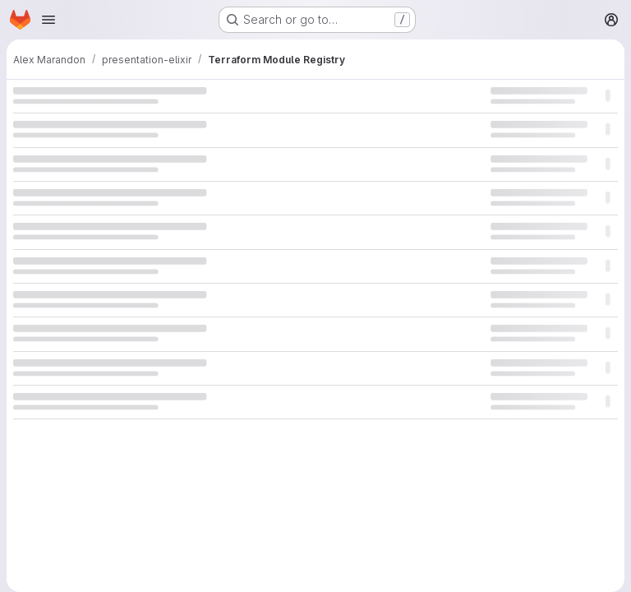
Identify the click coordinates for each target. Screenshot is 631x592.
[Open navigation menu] (48, 20)
